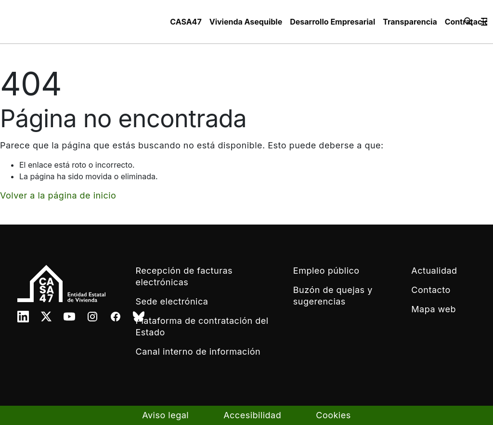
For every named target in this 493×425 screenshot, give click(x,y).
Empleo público (326, 271)
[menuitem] (185, 21)
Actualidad (434, 271)
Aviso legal (165, 415)
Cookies (333, 415)
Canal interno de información (198, 351)
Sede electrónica (172, 301)
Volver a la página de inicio (58, 195)
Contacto (430, 290)
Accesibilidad (252, 415)
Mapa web (433, 309)
